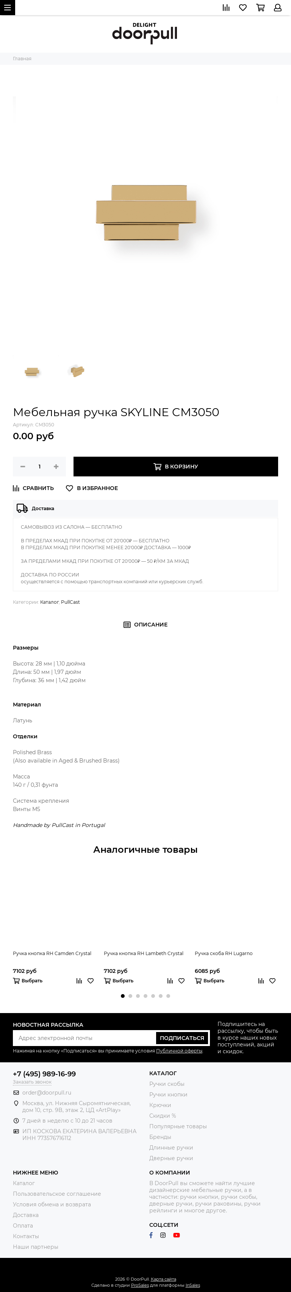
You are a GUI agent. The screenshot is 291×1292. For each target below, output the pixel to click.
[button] (123, 996)
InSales (193, 1285)
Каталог (49, 602)
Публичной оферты (179, 1051)
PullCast (70, 602)
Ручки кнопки (168, 1094)
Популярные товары (178, 1126)
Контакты (26, 1236)
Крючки (160, 1105)
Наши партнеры (35, 1246)
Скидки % (162, 1115)
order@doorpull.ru (46, 1092)
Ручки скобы (167, 1084)
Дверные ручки (171, 1158)
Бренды (160, 1137)
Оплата (23, 1225)
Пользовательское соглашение (57, 1193)
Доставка (26, 1215)
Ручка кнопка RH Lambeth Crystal (143, 953)
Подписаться (182, 1038)
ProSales (140, 1285)
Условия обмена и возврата (52, 1204)
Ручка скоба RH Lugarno (224, 953)
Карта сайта (163, 1279)
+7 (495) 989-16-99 (44, 1074)
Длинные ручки (171, 1147)
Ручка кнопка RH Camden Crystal (52, 953)
